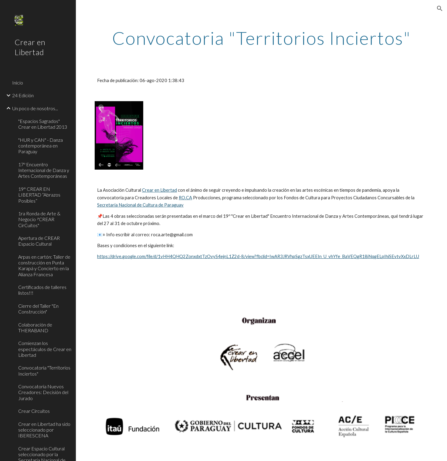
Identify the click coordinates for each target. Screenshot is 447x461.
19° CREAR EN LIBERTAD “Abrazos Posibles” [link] (39, 195)
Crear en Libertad (159, 190)
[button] (439, 8)
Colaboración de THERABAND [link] (35, 327)
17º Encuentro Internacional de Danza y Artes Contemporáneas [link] (43, 170)
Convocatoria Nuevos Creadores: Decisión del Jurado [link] (43, 392)
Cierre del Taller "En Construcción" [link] (38, 308)
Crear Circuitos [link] (34, 411)
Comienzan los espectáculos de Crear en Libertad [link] (44, 349)
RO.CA (185, 197)
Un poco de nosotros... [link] (35, 108)
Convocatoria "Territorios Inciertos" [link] (44, 370)
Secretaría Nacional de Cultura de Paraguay (140, 204)
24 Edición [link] (23, 95)
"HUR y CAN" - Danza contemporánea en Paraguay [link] (40, 145)
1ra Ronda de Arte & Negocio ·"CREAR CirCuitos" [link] (39, 219)
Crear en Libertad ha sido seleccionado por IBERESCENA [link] (44, 430)
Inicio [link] (17, 82)
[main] (261, 37)
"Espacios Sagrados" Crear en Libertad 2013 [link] (42, 124)
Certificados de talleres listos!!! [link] (42, 290)
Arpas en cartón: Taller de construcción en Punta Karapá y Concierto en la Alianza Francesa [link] (44, 265)
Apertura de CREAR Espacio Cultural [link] (39, 241)
